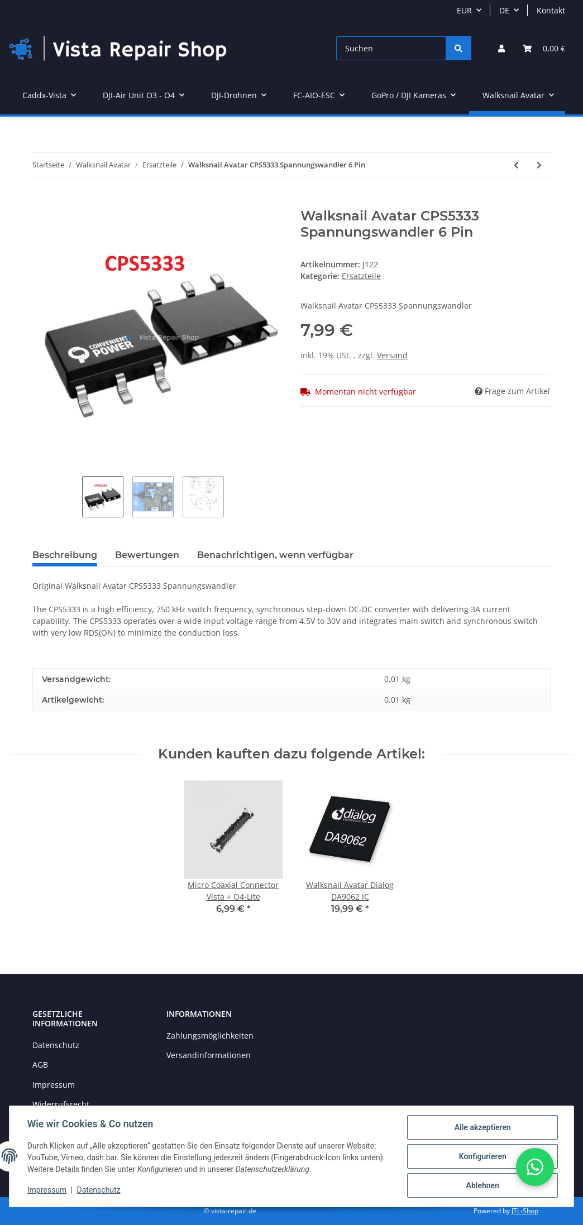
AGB (40, 1064)
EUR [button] (464, 10)
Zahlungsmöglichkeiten (210, 1035)
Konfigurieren (482, 1156)
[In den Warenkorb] (41, 202)
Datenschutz (55, 1045)
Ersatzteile (361, 276)
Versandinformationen (208, 1055)
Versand (392, 355)
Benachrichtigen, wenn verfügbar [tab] (275, 555)
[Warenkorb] (544, 48)
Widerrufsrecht (60, 1104)
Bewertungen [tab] (147, 555)
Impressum (53, 1084)
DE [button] (504, 10)
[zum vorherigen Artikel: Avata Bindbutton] (516, 165)
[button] (501, 48)
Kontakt (551, 10)
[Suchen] (391, 48)
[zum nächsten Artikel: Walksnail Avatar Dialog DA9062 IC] (539, 165)
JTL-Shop (525, 1211)
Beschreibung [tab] (64, 555)
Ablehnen (482, 1185)
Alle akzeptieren (482, 1127)
